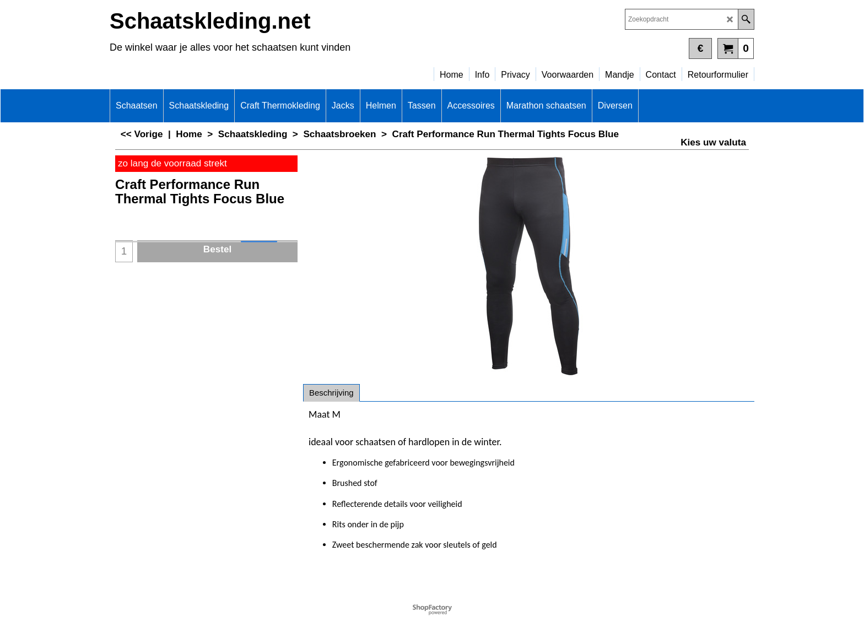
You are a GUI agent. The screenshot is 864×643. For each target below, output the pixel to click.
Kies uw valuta (713, 142)
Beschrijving (331, 392)
